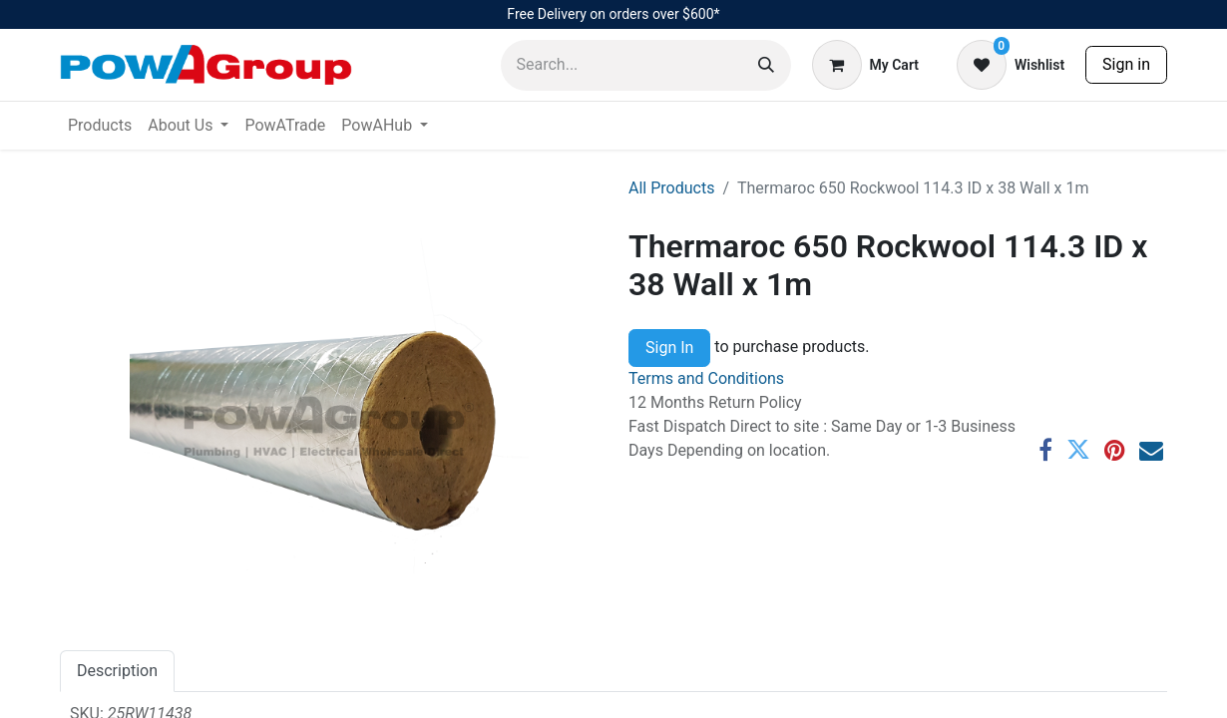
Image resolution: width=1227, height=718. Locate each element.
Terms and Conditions (706, 378)
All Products (671, 188)
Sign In (669, 347)
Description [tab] (117, 670)
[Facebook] (1045, 450)
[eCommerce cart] (865, 65)
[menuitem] (100, 126)
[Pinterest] (1114, 450)
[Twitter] (1078, 450)
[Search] (766, 65)
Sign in (1126, 64)
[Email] (1151, 450)
